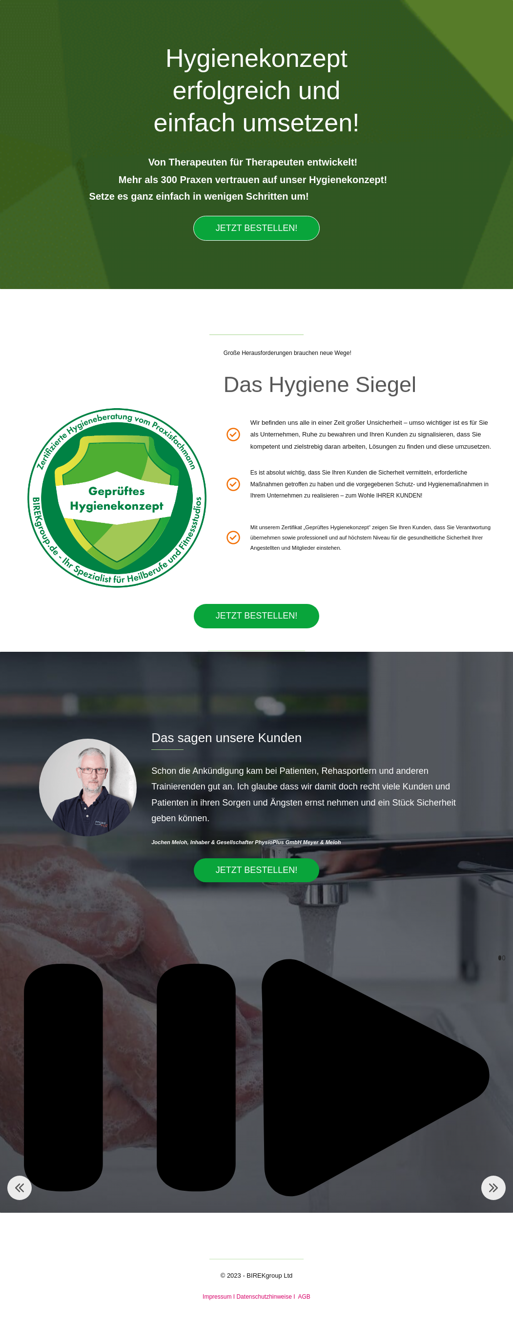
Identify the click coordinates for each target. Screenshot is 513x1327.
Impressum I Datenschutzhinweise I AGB (256, 1296)
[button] (19, 1188)
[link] (115, 388)
